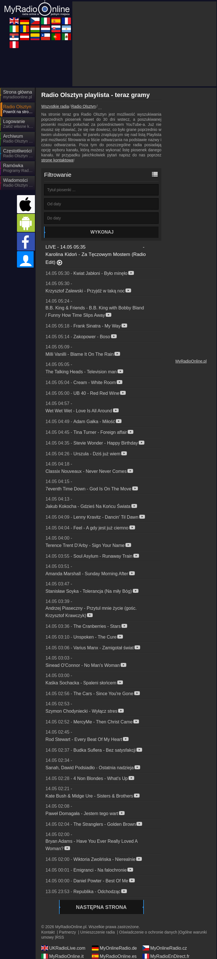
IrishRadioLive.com (64, 913)
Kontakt (48, 881)
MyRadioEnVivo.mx (166, 938)
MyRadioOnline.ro (114, 913)
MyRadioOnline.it (62, 905)
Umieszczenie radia (97, 881)
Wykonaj (102, 181)
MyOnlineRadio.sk (114, 921)
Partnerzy (67, 881)
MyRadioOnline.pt (114, 938)
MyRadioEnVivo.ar (165, 921)
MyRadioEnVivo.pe (64, 946)
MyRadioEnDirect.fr (166, 905)
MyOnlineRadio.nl (63, 921)
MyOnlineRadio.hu (165, 913)
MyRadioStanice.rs (64, 929)
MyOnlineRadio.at (114, 929)
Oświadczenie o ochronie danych (148, 881)
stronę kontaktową (57, 109)
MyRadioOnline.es (114, 905)
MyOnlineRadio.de (114, 897)
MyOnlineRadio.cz (164, 897)
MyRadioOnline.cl (62, 938)
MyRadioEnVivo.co (165, 929)
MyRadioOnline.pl (191, 310)
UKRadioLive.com (63, 897)
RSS (60, 886)
